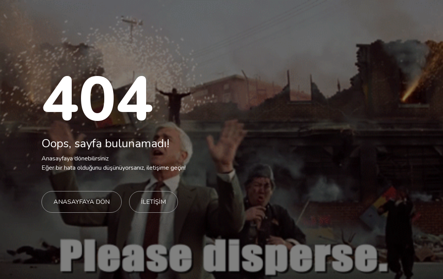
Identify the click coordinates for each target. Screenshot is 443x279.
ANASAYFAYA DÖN (81, 202)
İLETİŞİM (153, 202)
